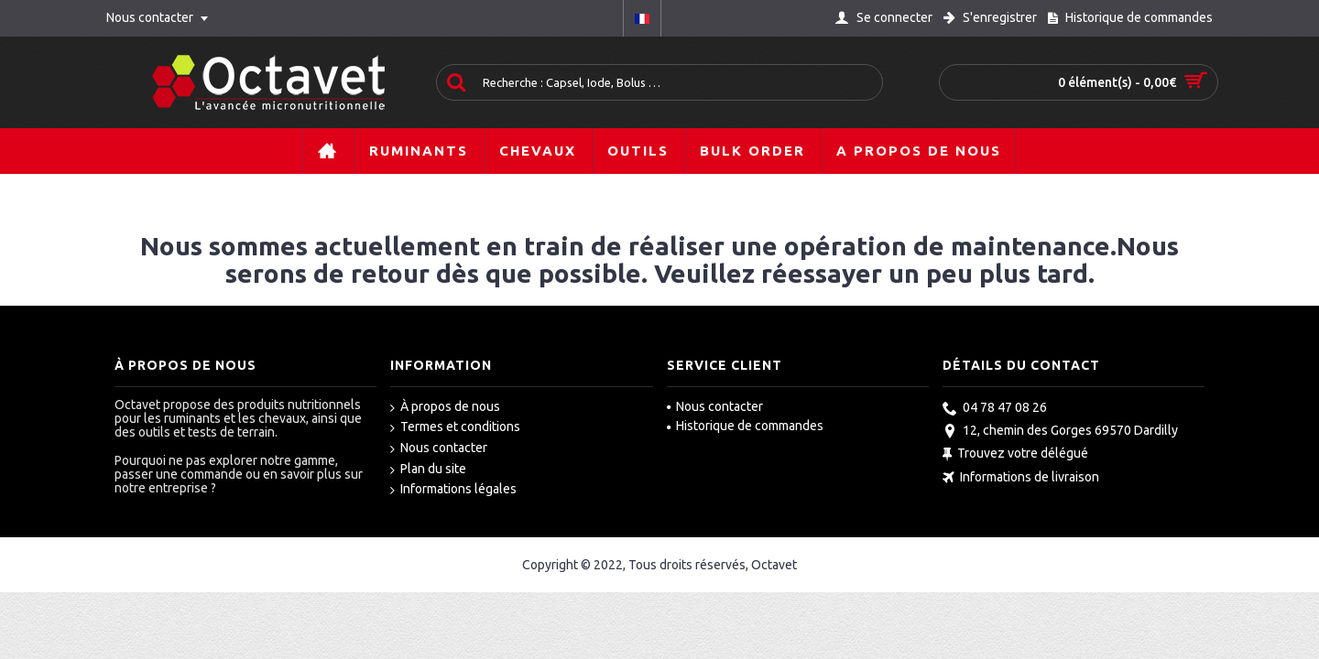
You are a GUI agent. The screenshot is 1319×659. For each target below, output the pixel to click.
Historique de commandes (745, 425)
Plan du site (428, 469)
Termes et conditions (455, 427)
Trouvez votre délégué (1015, 455)
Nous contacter (438, 448)
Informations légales (453, 489)
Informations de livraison (1021, 478)
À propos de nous (445, 407)
